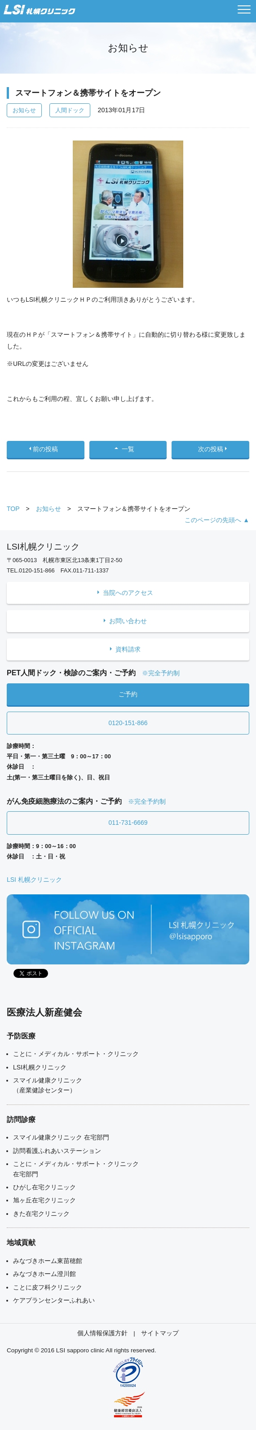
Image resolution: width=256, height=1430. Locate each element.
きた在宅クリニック (41, 1213)
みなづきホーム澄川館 (44, 1273)
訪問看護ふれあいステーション (57, 1150)
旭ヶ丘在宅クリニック (44, 1200)
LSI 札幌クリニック (34, 879)
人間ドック (69, 110)
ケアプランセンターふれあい (54, 1300)
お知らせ (24, 110)
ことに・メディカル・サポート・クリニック (76, 1053)
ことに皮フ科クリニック (47, 1287)
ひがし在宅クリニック (44, 1187)
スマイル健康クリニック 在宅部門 (61, 1137)
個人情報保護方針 (102, 1333)
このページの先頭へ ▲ (217, 520)
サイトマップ (160, 1333)
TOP (13, 508)
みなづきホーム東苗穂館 (47, 1260)
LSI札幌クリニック (39, 1067)
